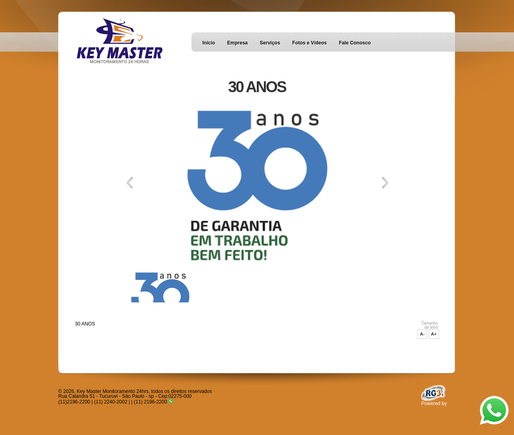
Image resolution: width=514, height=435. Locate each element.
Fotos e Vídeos (309, 43)
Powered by (434, 401)
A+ (434, 334)
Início (208, 43)
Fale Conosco (355, 43)
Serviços (270, 43)
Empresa (237, 43)
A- (422, 334)
